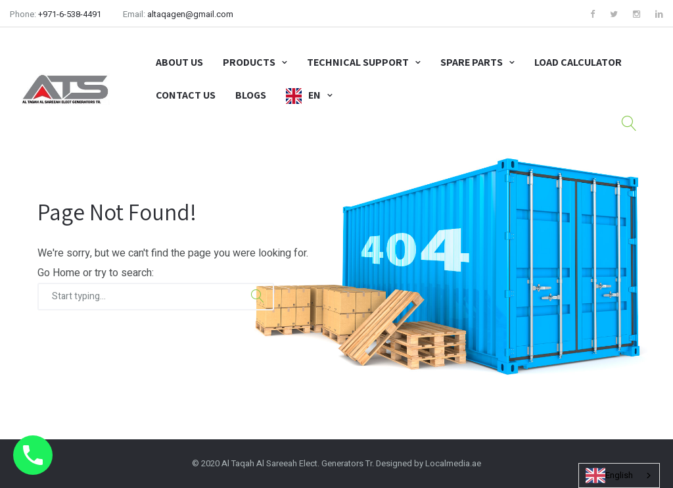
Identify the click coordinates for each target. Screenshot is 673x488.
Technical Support (358, 62)
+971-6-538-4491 (69, 14)
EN (314, 95)
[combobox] (619, 475)
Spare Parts (471, 62)
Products (249, 62)
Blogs (250, 95)
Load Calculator (578, 62)
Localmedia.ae (453, 463)
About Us (179, 62)
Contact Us (186, 95)
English (609, 475)
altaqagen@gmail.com (190, 14)
